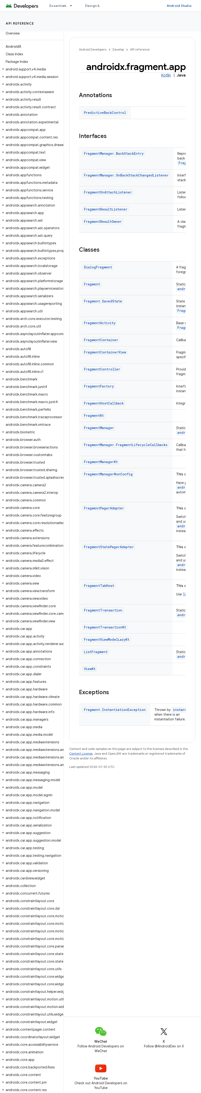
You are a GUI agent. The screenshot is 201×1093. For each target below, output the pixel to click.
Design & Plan (96, 6)
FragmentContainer (101, 340)
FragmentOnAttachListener (108, 192)
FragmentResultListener (105, 209)
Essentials (58, 6)
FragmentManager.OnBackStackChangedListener (126, 175)
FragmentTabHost (99, 585)
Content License (81, 754)
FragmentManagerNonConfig (108, 474)
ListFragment (96, 652)
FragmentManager (99, 428)
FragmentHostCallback (104, 403)
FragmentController (102, 369)
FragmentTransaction (103, 610)
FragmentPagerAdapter (104, 508)
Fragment (92, 284)
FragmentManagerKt (101, 462)
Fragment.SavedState (103, 301)
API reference (20, 23)
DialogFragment (98, 267)
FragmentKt (94, 415)
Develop (118, 49)
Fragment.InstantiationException (115, 709)
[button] (31, 69)
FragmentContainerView (105, 352)
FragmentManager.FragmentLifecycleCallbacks (125, 445)
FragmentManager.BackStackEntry (114, 153)
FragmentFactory (99, 386)
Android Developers (92, 49)
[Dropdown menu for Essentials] (73, 5)
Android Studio (179, 6)
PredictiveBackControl (105, 112)
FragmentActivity (99, 323)
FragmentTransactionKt (105, 627)
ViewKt (90, 669)
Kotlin (166, 75)
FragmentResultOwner (103, 221)
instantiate (183, 709)
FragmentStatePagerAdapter (109, 547)
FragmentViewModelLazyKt (106, 639)
